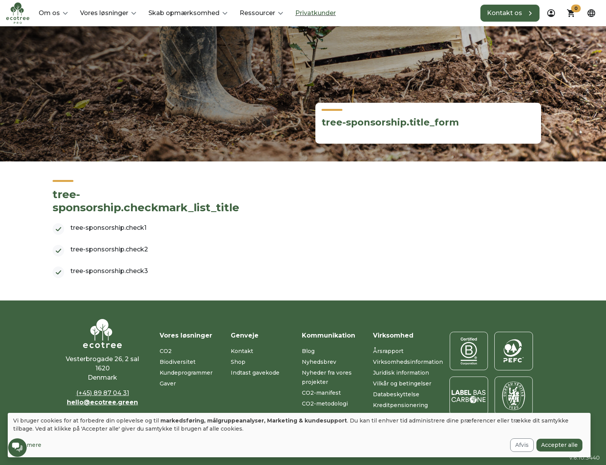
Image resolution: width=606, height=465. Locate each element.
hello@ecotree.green (102, 402)
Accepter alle (559, 444)
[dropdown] (551, 13)
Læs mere (27, 444)
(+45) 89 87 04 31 (102, 393)
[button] (53, 13)
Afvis (522, 444)
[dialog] (299, 435)
